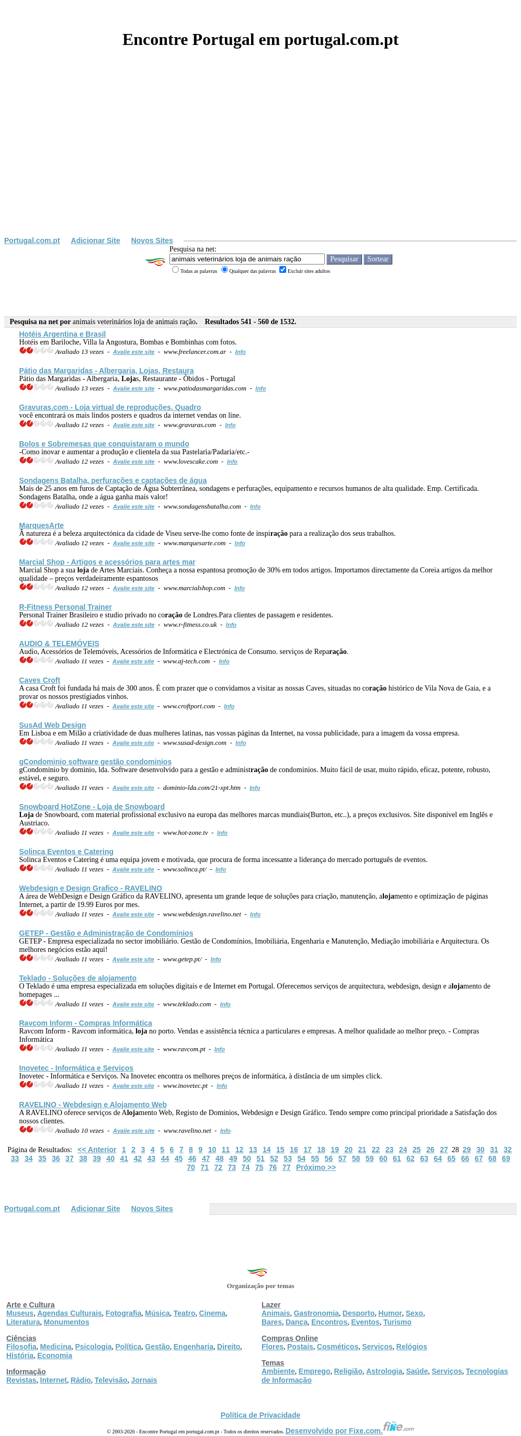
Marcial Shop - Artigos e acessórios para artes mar (107, 562)
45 (179, 1158)
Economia (54, 1355)
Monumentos (66, 1322)
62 (410, 1158)
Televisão (111, 1380)
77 (286, 1167)
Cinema (212, 1313)
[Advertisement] (260, 158)
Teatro (185, 1313)
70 (191, 1167)
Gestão (157, 1346)
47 (206, 1158)
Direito (228, 1346)
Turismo (397, 1322)
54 (301, 1158)
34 (29, 1158)
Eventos (365, 1322)
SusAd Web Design (52, 725)
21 (362, 1149)
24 (403, 1149)
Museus (19, 1313)
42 (138, 1158)
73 (232, 1167)
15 (280, 1149)
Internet (53, 1380)
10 (212, 1149)
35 (42, 1158)
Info (240, 352)
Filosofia (21, 1346)
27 (444, 1149)
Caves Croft (40, 680)
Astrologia (384, 1371)
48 (220, 1158)
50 (247, 1158)
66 (465, 1158)
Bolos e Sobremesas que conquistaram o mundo (104, 444)
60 (383, 1158)
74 (246, 1167)
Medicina (56, 1346)
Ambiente (278, 1371)
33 (15, 1158)
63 (424, 1158)
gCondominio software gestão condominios (95, 761)
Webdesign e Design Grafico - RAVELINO (90, 888)
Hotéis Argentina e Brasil (62, 334)
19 (335, 1149)
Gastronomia (315, 1313)
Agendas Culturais (69, 1313)
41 (124, 1158)
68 (493, 1158)
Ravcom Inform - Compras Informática (85, 1023)
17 (307, 1149)
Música (157, 1313)
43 (152, 1158)
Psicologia (93, 1346)
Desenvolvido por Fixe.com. (350, 1431)
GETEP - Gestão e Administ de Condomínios (106, 933)
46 (192, 1158)
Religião (348, 1371)
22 (376, 1149)
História (19, 1355)
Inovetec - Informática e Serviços (76, 1068)
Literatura (23, 1322)
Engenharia (193, 1346)
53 (288, 1158)
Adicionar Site (95, 240)
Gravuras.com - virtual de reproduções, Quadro (110, 407)
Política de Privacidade (261, 1415)
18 (321, 1149)
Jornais (144, 1380)
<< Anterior (96, 1149)
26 (430, 1149)
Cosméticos (337, 1346)
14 (267, 1149)
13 (253, 1149)
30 (481, 1149)
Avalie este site (134, 352)
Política (129, 1346)
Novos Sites (152, 240)
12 (239, 1149)
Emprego (315, 1371)
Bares (272, 1322)
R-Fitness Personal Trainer (65, 607)
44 (165, 1158)
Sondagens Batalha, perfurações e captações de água (113, 480)
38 (83, 1158)
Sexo (414, 1313)
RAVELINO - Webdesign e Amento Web (93, 1104)
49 (233, 1158)
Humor (390, 1313)
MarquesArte (41, 525)
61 (397, 1158)
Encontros (329, 1322)
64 (438, 1158)
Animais (276, 1313)
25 (417, 1149)
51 (260, 1158)
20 (348, 1149)
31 (494, 1149)
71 (204, 1167)
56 (329, 1158)
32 (508, 1149)
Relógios (412, 1346)
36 (56, 1158)
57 (342, 1158)
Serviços (377, 1346)
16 (294, 1149)
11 (226, 1149)
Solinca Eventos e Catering (66, 851)
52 (274, 1158)
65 (451, 1158)
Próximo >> (316, 1167)
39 (97, 1158)
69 (506, 1158)
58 (356, 1158)
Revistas (21, 1380)
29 (467, 1149)
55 (315, 1158)
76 (273, 1167)
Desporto (359, 1313)
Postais (300, 1346)
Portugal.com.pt (32, 240)
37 (69, 1158)
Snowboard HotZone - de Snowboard (92, 806)
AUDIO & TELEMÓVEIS (59, 643)
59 (370, 1158)
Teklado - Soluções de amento (78, 978)
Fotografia (123, 1313)
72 (218, 1167)
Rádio (81, 1380)
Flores (273, 1346)
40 (110, 1158)
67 (478, 1158)
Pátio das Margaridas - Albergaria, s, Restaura (106, 370)
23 (390, 1149)
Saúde (417, 1371)
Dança (297, 1322)
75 (259, 1167)
